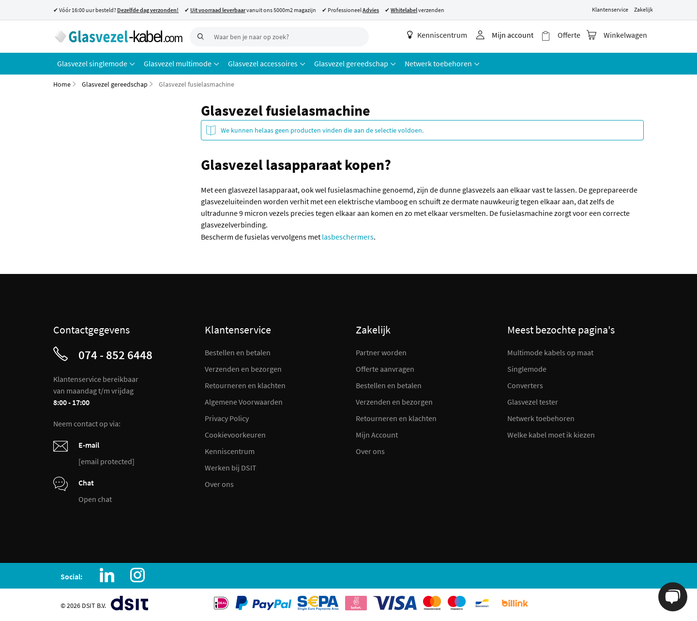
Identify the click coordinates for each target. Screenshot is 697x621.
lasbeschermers (348, 237)
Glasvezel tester (532, 402)
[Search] (199, 36)
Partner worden (381, 352)
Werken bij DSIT (231, 467)
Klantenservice (610, 9)
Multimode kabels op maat (550, 352)
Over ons (219, 484)
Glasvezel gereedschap (115, 84)
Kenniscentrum (437, 35)
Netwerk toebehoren (541, 418)
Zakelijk (643, 9)
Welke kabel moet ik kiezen (551, 434)
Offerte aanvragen (385, 369)
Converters (525, 385)
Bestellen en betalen (238, 352)
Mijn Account (377, 434)
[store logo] (117, 36)
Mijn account (512, 35)
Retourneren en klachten (245, 385)
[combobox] (279, 36)
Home (62, 84)
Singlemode (526, 369)
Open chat (95, 499)
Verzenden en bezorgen (243, 369)
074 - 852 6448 (115, 355)
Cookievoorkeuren (235, 434)
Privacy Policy (227, 418)
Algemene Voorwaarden (244, 402)
